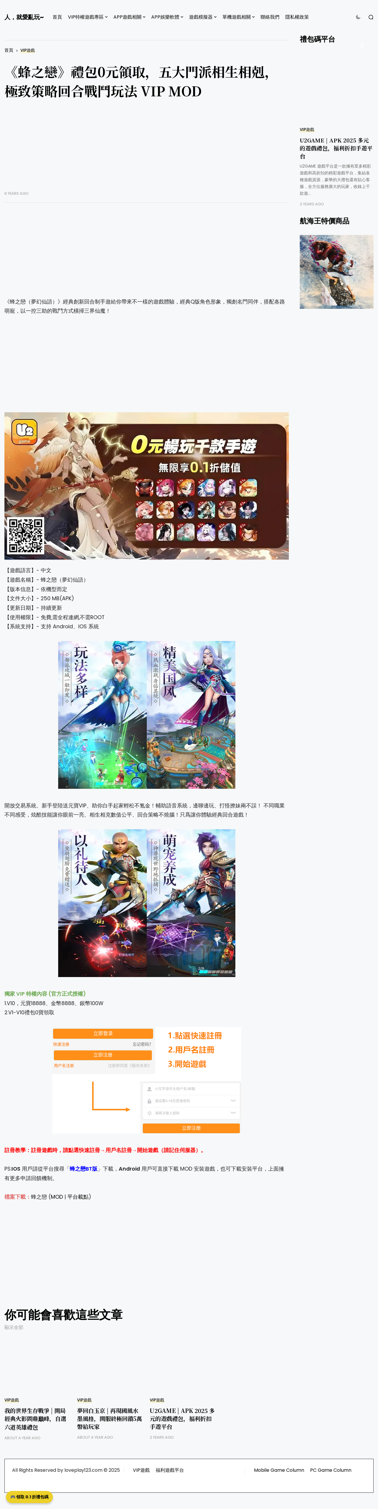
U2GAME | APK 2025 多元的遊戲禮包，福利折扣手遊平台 (182, 1418)
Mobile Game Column (279, 1470)
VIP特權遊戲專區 (86, 17)
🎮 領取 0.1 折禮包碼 (29, 1497)
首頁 (57, 17)
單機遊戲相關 (236, 17)
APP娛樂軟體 (165, 17)
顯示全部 (13, 1327)
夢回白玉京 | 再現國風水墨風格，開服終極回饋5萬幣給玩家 (109, 1418)
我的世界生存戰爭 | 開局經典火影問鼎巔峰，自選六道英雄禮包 (35, 1418)
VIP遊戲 (27, 50)
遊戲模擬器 (201, 17)
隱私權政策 (297, 17)
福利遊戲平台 (170, 1470)
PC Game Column (330, 1470)
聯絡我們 (269, 17)
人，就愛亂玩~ (24, 17)
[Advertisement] (146, 149)
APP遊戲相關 (127, 17)
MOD (57, 1196)
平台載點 (78, 1196)
